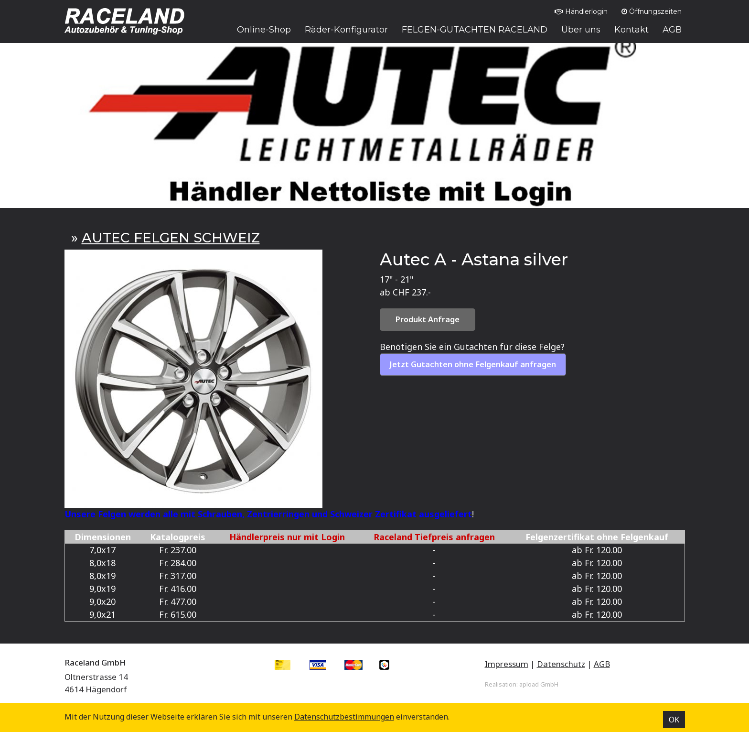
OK (674, 719)
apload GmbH (538, 684)
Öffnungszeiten (651, 11)
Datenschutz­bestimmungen (344, 716)
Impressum (506, 663)
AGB (602, 663)
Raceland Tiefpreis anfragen (434, 537)
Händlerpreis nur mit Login (287, 537)
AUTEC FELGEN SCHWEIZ (171, 237)
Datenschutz (561, 663)
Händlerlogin (581, 11)
